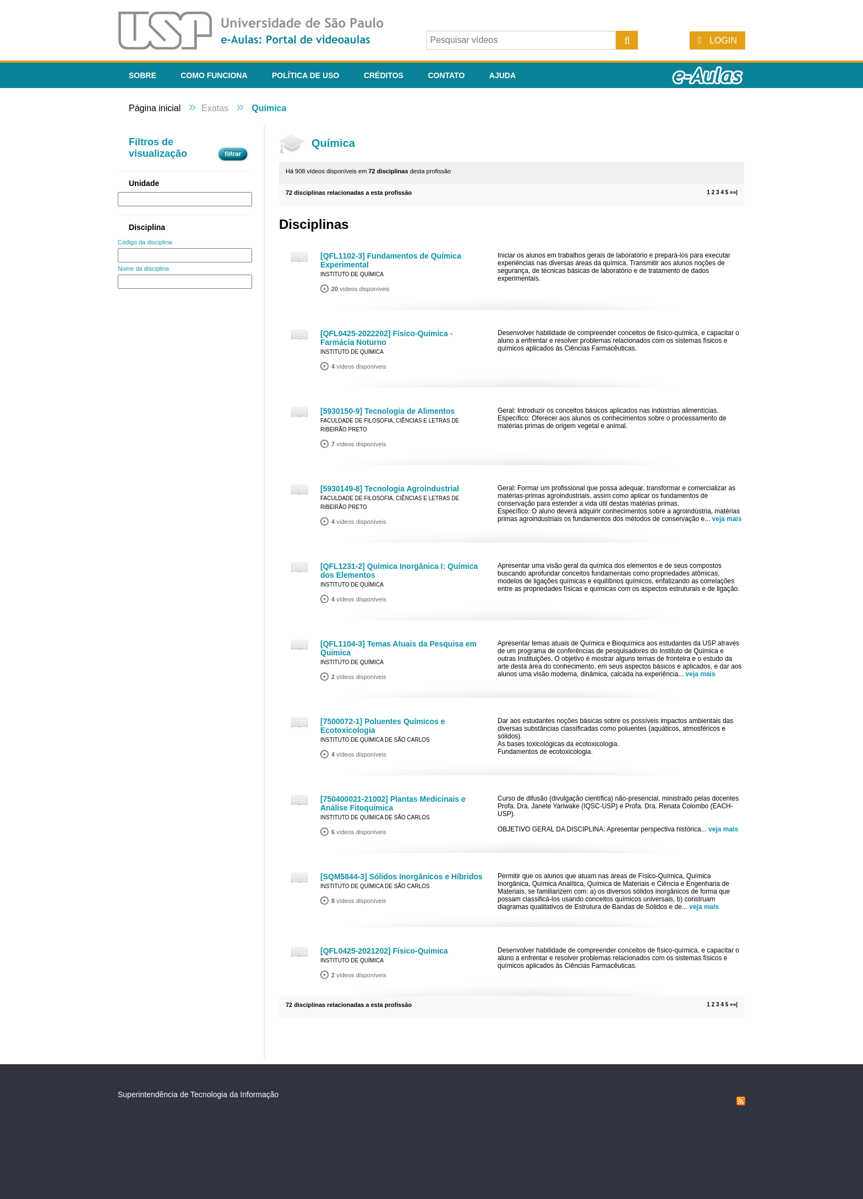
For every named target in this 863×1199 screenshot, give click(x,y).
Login (723, 40)
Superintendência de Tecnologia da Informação (198, 1094)
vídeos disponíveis (360, 289)
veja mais (727, 519)
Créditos (383, 75)
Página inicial (155, 108)
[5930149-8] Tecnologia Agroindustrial (389, 488)
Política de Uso (305, 75)
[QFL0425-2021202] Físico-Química (384, 950)
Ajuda (502, 75)
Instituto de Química (352, 274)
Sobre (142, 75)
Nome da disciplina (143, 268)
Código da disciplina (145, 242)
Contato (446, 75)
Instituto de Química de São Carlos (375, 740)
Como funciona (214, 75)
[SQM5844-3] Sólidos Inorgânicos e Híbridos (401, 876)
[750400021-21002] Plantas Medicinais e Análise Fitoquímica (393, 803)
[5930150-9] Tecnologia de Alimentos (387, 411)
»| (735, 192)
